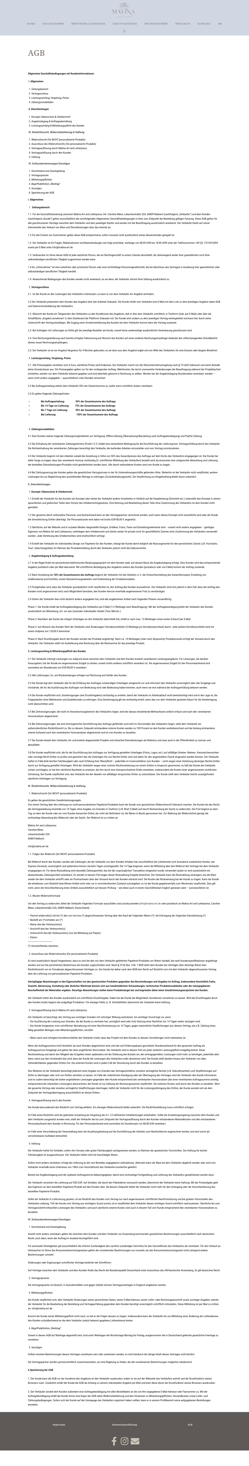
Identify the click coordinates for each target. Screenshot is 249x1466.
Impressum (59, 1440)
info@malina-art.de (150, 919)
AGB (190, 1440)
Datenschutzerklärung (124, 1440)
